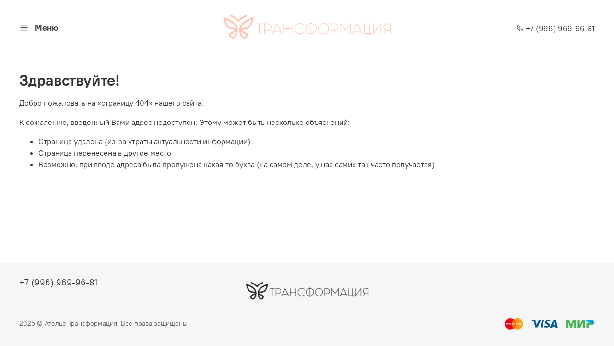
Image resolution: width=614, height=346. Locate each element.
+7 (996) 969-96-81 (555, 28)
